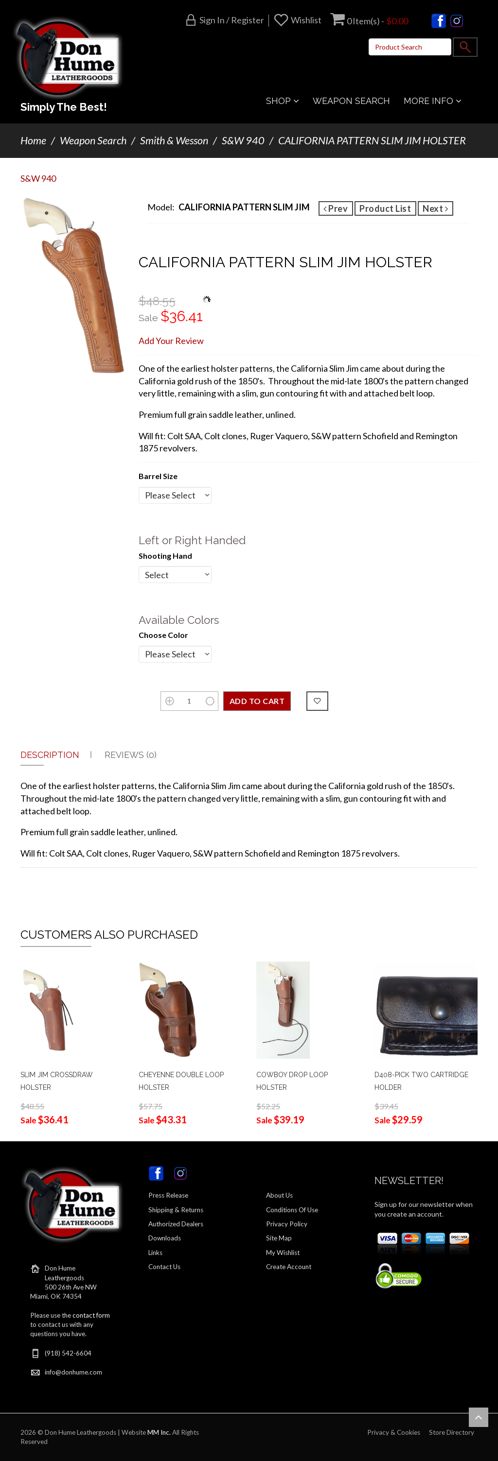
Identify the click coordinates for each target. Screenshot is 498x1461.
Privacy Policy (286, 1224)
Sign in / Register (231, 20)
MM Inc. (159, 1432)
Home (33, 140)
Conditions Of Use (292, 1210)
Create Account (288, 1267)
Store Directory (451, 1432)
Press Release (168, 1195)
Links (155, 1252)
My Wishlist (283, 1252)
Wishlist (306, 20)
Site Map (279, 1238)
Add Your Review (171, 340)
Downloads (164, 1238)
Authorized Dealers (175, 1224)
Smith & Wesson (174, 140)
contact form (91, 1315)
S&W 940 (243, 140)
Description (49, 755)
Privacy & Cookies (393, 1432)
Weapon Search (93, 140)
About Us (279, 1195)
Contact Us (164, 1267)
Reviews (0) (131, 755)
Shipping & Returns (175, 1210)
